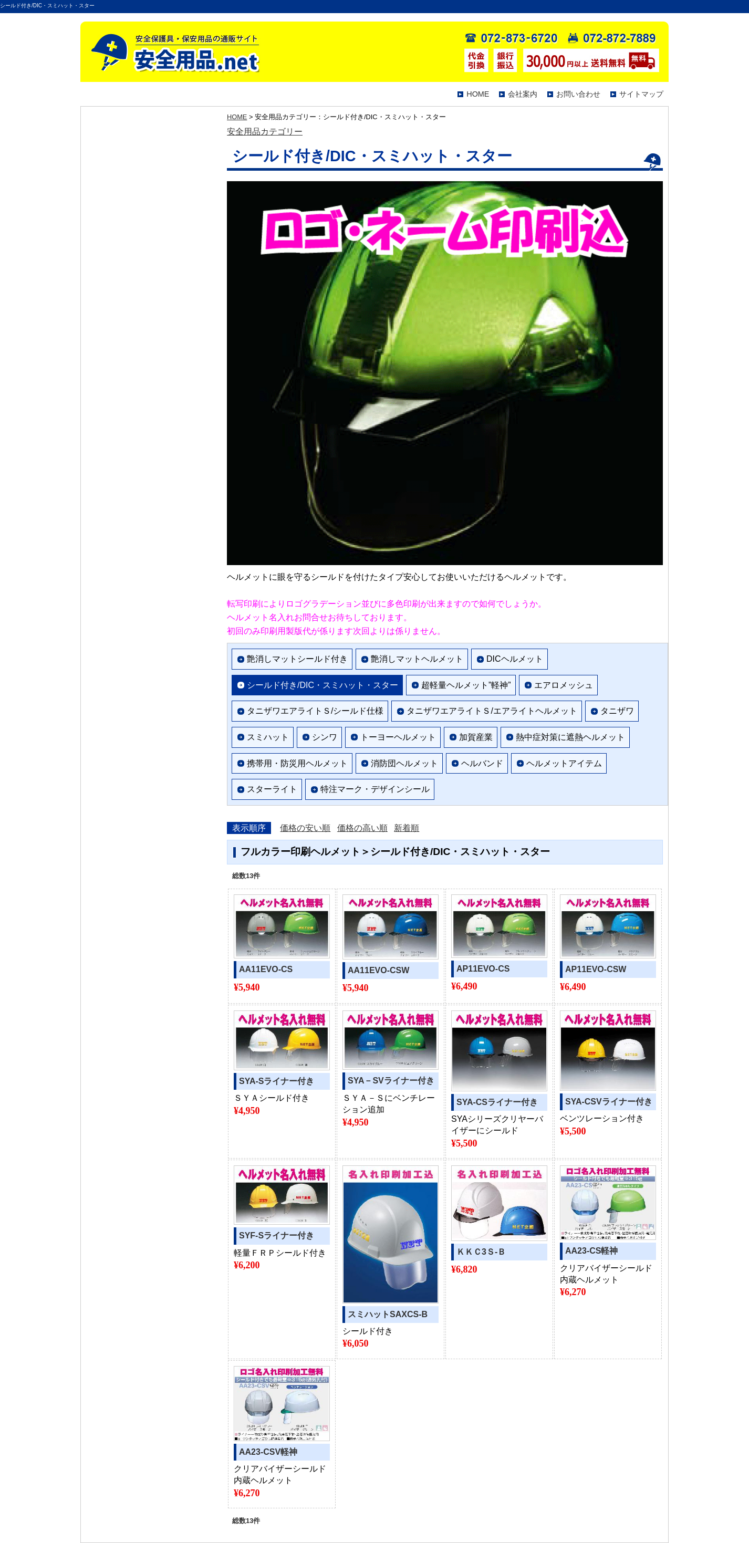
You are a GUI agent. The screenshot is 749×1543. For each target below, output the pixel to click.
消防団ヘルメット (404, 763)
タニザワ (617, 710)
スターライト (272, 789)
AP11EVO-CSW (595, 969)
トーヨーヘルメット (398, 737)
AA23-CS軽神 (591, 1250)
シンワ (324, 737)
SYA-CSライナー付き (497, 1102)
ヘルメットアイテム (564, 763)
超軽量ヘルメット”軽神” (466, 685)
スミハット (268, 737)
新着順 (406, 827)
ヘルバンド (482, 763)
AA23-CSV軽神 (268, 1451)
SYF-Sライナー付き (276, 1235)
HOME (477, 94)
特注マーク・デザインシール (375, 789)
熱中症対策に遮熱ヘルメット (570, 737)
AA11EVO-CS (266, 969)
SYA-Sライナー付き (276, 1081)
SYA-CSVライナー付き (608, 1101)
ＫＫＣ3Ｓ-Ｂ (481, 1251)
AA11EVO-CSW (378, 970)
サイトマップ (641, 94)
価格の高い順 (362, 827)
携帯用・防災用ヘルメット (297, 763)
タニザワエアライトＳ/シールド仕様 (315, 710)
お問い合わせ (578, 94)
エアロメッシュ (563, 685)
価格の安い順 (305, 827)
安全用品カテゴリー (265, 131)
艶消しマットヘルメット (417, 658)
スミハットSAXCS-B (388, 1314)
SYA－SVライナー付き (391, 1080)
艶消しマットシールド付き (297, 658)
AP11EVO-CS (482, 968)
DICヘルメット (514, 658)
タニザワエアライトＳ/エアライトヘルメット (492, 710)
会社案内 (522, 94)
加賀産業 (476, 737)
